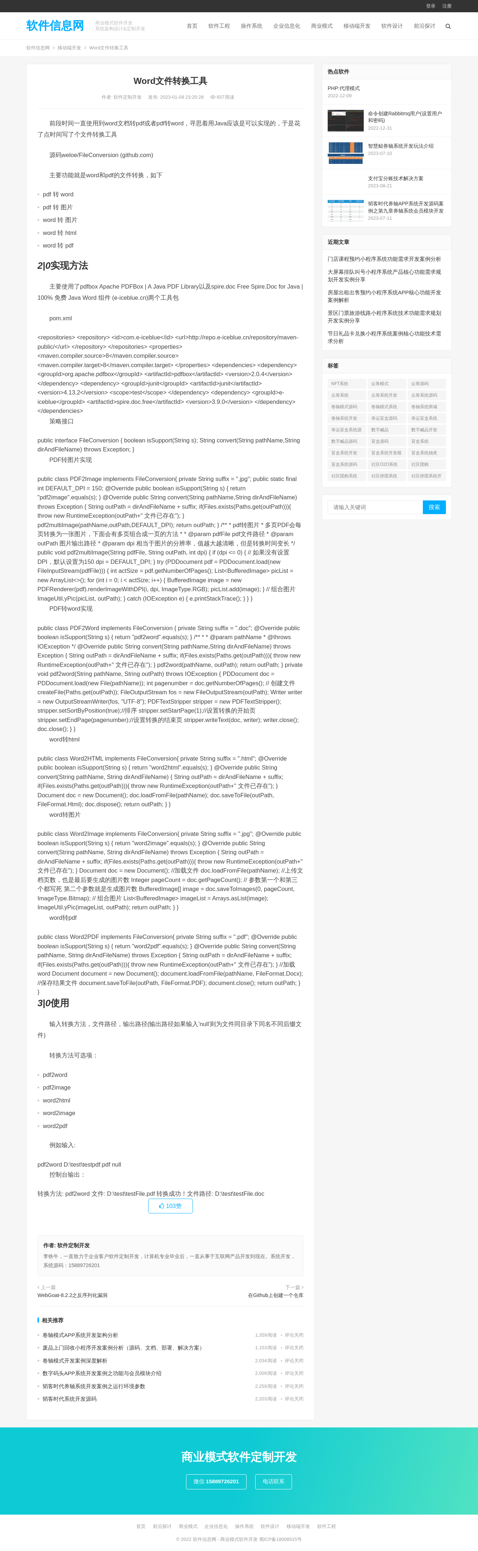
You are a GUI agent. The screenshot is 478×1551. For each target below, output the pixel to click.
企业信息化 (286, 26)
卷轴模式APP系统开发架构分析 (80, 1335)
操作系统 (251, 26)
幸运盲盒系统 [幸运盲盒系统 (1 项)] (424, 418)
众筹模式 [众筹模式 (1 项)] (380, 383)
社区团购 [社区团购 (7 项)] (420, 464)
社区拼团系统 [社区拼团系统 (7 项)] (384, 475)
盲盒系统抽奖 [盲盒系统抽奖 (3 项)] (424, 452)
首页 (192, 26)
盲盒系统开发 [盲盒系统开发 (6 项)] (344, 452)
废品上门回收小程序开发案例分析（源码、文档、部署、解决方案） (124, 1348)
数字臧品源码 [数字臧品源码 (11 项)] (344, 441)
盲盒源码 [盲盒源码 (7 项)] (380, 441)
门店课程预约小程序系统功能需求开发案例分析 (384, 259)
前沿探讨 (424, 26)
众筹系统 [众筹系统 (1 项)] (340, 395)
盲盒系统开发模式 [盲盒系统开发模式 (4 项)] (386, 454)
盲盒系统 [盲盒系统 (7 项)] (420, 441)
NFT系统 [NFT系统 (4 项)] (339, 383)
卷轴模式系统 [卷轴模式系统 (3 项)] (384, 406)
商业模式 (322, 26)
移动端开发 (357, 26)
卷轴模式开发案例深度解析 (75, 1361)
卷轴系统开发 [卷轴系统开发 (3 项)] (344, 418)
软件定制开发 (128, 97)
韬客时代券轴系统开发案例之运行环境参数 (94, 1386)
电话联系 (273, 1481)
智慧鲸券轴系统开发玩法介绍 (401, 146)
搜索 (434, 507)
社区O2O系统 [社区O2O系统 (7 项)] (384, 464)
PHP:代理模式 (344, 88)
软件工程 (219, 26)
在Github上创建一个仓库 (276, 1295)
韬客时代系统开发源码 (70, 1399)
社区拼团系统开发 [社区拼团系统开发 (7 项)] (426, 477)
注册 (447, 6)
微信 (216, 1481)
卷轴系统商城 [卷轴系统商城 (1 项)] (424, 406)
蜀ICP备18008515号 (280, 1539)
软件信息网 (55, 25)
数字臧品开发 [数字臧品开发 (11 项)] (424, 429)
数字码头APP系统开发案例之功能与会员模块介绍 (102, 1373)
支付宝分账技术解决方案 (396, 178)
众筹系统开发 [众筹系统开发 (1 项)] (384, 395)
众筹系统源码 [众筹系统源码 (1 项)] (424, 395)
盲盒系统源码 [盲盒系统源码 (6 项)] (344, 464)
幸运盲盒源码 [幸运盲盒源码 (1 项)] (384, 418)
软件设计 (392, 26)
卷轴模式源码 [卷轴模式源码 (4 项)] (344, 406)
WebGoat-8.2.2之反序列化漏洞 (72, 1295)
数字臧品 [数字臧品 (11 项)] (380, 429)
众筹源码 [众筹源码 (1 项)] (420, 383)
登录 (430, 6)
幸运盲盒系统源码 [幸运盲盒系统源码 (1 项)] (346, 431)
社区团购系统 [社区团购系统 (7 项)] (344, 475)
